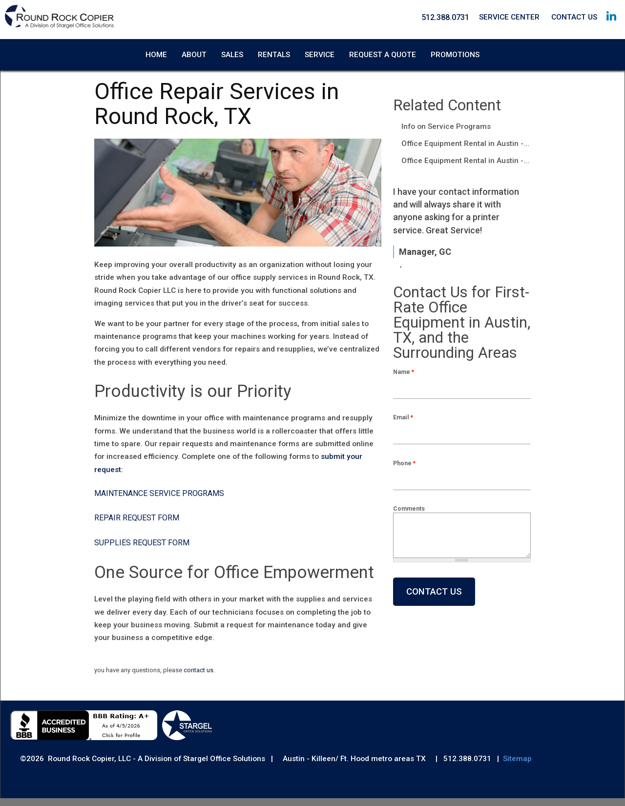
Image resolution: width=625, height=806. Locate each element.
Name (403, 379)
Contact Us (574, 17)
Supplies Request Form (141, 550)
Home (156, 50)
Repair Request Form (136, 525)
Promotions (455, 50)
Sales (232, 50)
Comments (409, 516)
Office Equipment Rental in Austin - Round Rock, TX (466, 151)
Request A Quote (382, 50)
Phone (404, 471)
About (194, 50)
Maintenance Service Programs (159, 500)
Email (403, 425)
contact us (198, 678)
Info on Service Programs (446, 134)
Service (319, 50)
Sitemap (517, 766)
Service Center (509, 17)
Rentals (274, 50)
